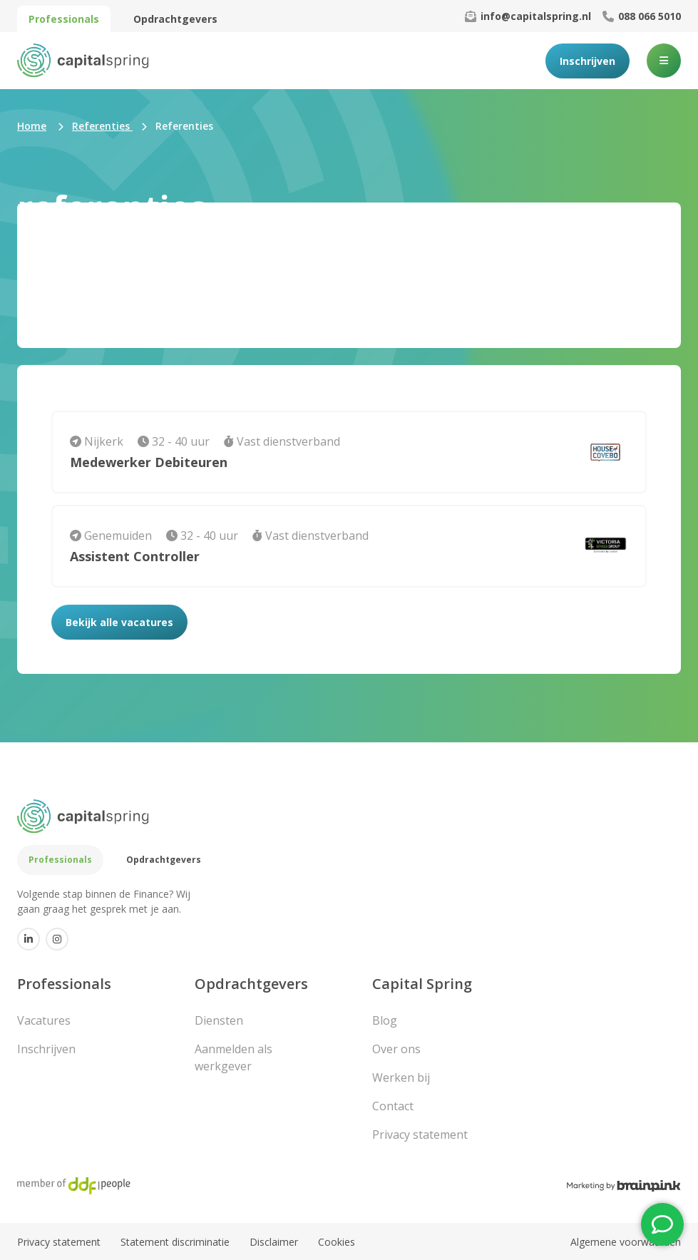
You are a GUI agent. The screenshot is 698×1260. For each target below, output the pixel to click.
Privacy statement (420, 1134)
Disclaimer (274, 1242)
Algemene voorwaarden (625, 1242)
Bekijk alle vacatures (119, 622)
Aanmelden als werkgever (233, 1057)
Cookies (336, 1242)
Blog (384, 1020)
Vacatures (44, 1020)
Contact (393, 1106)
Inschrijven (587, 61)
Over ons (396, 1049)
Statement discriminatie (175, 1242)
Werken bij (401, 1077)
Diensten (219, 1020)
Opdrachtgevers (175, 19)
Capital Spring (422, 983)
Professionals (64, 19)
